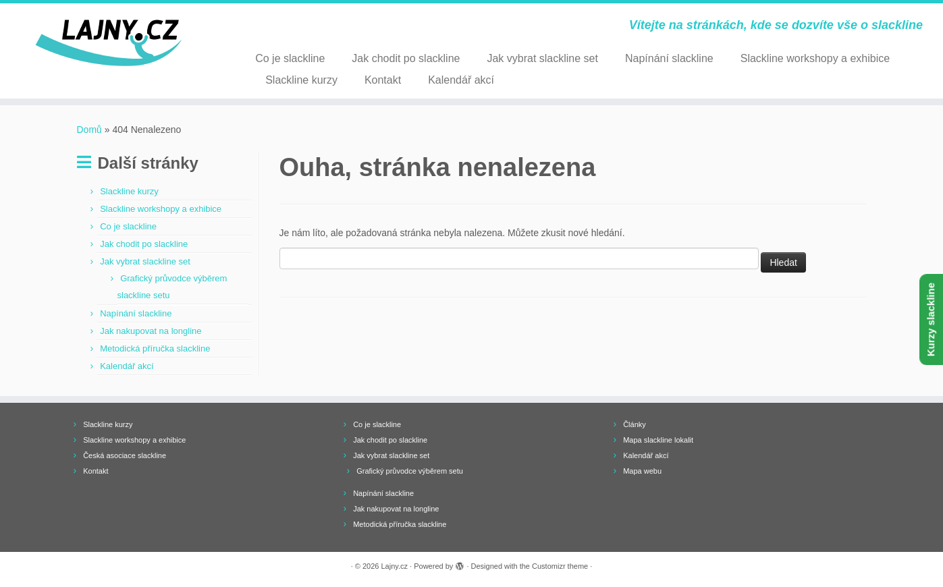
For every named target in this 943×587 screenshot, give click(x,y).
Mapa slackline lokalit (658, 440)
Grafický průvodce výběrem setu (409, 471)
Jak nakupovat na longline (150, 331)
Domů (89, 129)
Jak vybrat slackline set (542, 58)
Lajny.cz (394, 566)
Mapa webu (642, 471)
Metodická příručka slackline (155, 348)
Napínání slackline (669, 58)
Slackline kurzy (301, 80)
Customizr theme (560, 566)
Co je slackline (290, 58)
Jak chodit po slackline (406, 58)
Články (634, 424)
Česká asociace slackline (124, 455)
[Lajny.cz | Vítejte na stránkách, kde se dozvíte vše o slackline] (108, 43)
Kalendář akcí (461, 80)
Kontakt (383, 80)
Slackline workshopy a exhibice (815, 58)
